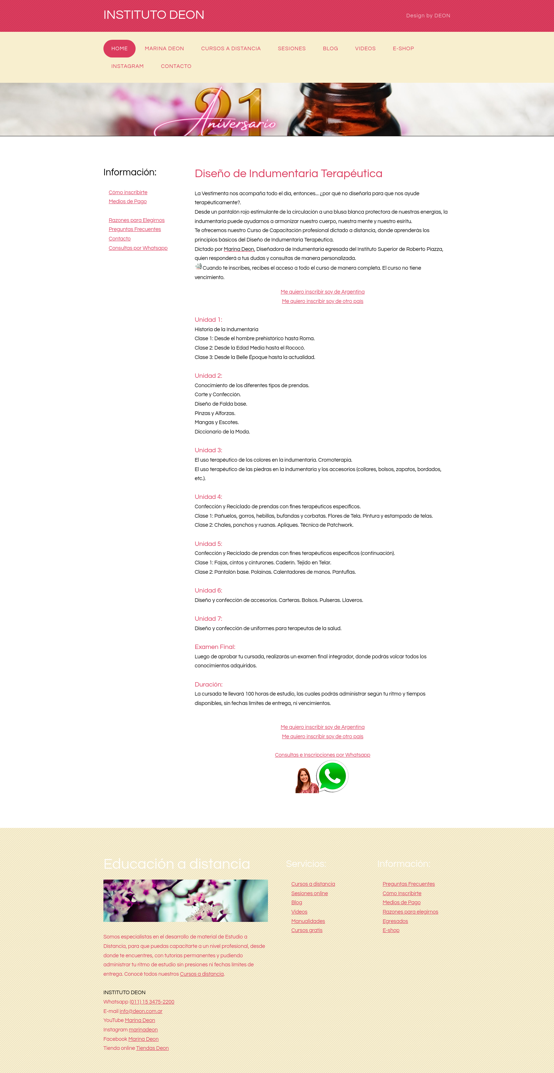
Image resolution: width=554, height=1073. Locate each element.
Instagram (127, 66)
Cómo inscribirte (128, 192)
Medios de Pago (128, 201)
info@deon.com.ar (141, 1011)
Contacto (176, 66)
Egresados (395, 921)
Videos (365, 48)
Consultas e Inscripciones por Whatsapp (322, 755)
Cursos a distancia (231, 48)
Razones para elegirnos (410, 912)
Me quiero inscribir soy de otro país (322, 301)
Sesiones (292, 48)
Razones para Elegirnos (137, 220)
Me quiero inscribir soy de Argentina (323, 292)
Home (119, 48)
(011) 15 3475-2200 (152, 1002)
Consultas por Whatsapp (138, 248)
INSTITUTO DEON (154, 15)
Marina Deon (164, 48)
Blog (330, 48)
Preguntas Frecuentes (135, 229)
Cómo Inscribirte (402, 893)
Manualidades (308, 921)
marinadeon (143, 1030)
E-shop (403, 48)
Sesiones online (309, 893)
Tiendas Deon (152, 1048)
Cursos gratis (307, 930)
